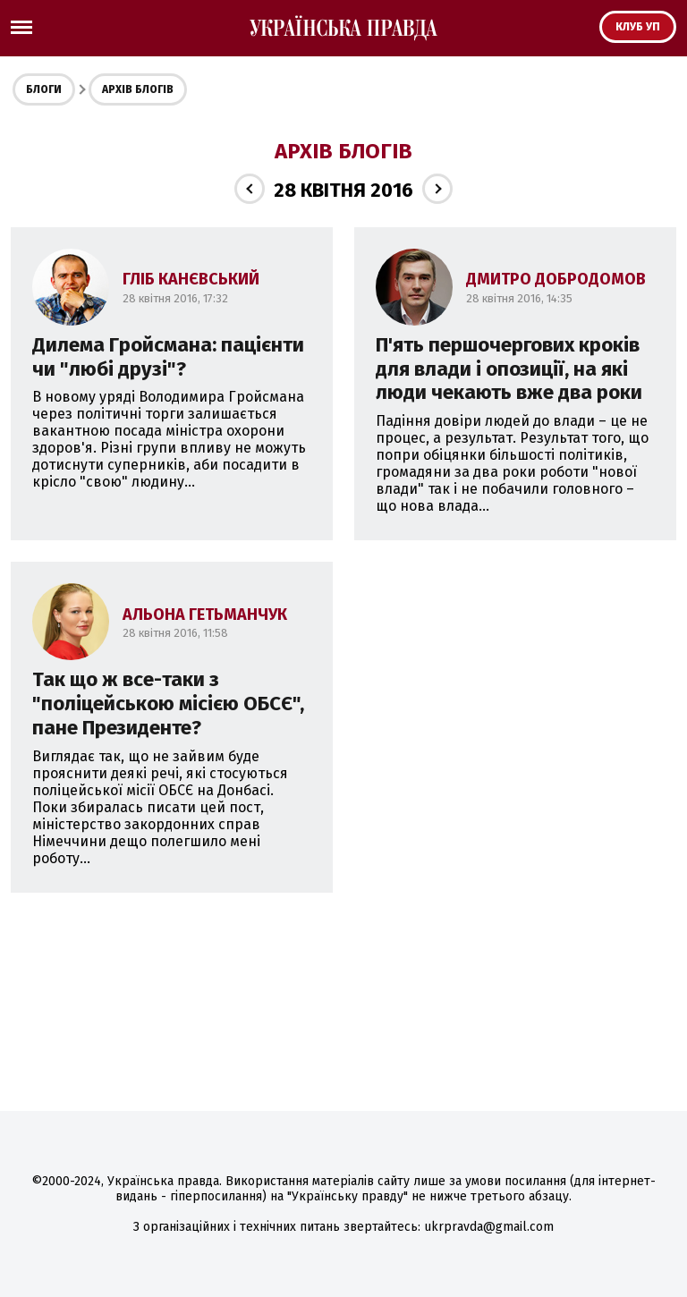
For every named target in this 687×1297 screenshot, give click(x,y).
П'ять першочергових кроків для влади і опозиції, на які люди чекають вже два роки (509, 369)
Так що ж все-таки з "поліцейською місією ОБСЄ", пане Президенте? (168, 703)
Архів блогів (138, 89)
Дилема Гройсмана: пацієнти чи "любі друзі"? (168, 357)
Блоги (44, 89)
